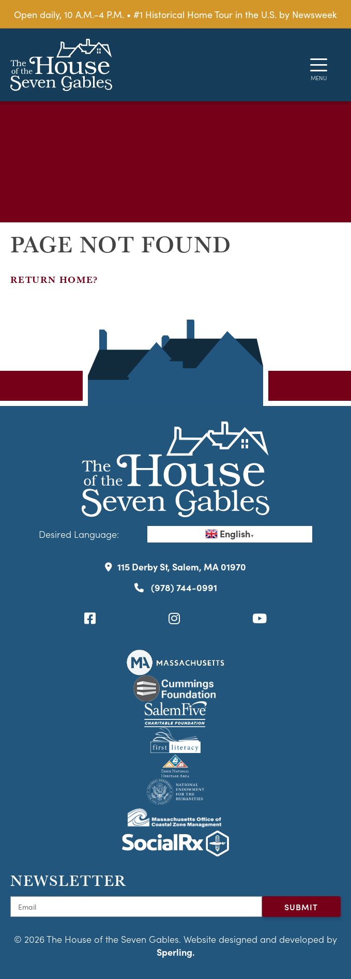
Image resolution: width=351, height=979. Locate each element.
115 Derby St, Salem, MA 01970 (175, 566)
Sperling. (176, 951)
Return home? (54, 279)
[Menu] (318, 65)
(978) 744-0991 (175, 587)
